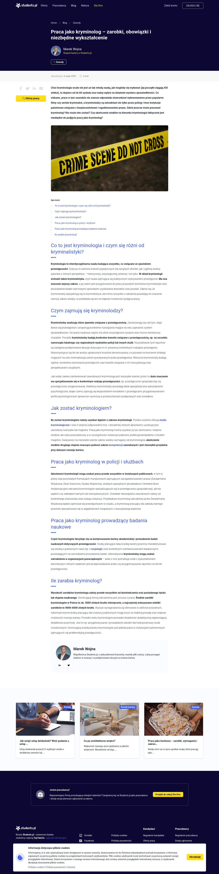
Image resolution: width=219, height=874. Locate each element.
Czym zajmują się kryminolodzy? (70, 211)
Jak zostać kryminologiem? (68, 217)
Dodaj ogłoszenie (183, 840)
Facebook (89, 840)
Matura (85, 5)
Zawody (77, 23)
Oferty (44, 5)
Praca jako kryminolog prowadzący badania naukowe (80, 229)
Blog (73, 5)
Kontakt (88, 835)
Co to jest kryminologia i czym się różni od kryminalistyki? (83, 205)
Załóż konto (170, 5)
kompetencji (116, 445)
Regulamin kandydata (153, 835)
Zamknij (71, 867)
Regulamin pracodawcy (186, 835)
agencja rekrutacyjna (56, 838)
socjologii (96, 549)
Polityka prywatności (121, 840)
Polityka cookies (119, 835)
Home (54, 23)
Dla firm (98, 5)
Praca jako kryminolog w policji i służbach (75, 223)
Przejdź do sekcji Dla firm (168, 794)
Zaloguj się (192, 5)
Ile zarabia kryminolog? (66, 234)
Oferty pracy (30, 98)
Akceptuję (195, 856)
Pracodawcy (59, 5)
